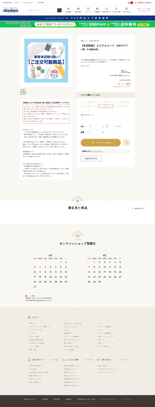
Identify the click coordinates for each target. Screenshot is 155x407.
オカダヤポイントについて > (122, 86)
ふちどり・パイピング (71, 326)
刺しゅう (101, 340)
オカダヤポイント (29, 2)
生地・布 (32, 323)
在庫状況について (69, 369)
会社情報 (41, 2)
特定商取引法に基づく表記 (86, 399)
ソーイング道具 (34, 336)
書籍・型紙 (33, 349)
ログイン (18, 2)
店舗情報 (40, 300)
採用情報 (57, 399)
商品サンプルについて (71, 375)
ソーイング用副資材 (104, 333)
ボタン (100, 330)
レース (100, 323)
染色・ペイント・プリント (106, 336)
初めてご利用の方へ (36, 366)
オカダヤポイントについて (106, 369)
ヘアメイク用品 (34, 346)
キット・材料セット (104, 346)
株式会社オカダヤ (30, 399)
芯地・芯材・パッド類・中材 (73, 323)
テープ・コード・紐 (36, 330)
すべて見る (54, 359)
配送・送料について (36, 375)
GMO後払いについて (70, 382)
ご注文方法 (33, 369)
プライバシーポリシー (108, 399)
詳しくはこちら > (98, 151)
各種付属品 (67, 333)
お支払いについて (35, 379)
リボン (66, 330)
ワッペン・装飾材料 (104, 326)
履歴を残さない (139, 208)
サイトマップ (126, 399)
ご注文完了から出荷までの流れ (39, 372)
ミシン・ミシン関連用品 (71, 336)
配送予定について (69, 372)
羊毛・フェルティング (71, 340)
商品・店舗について (104, 366)
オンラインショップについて (107, 372)
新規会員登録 (8, 2)
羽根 (99, 343)
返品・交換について (36, 382)
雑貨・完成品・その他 (71, 346)
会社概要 (45, 399)
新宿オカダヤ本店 (60, 144)
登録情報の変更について (71, 379)
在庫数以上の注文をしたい (72, 385)
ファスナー (33, 333)
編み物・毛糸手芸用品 (36, 340)
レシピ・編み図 (68, 349)
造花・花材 (67, 343)
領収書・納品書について (71, 366)
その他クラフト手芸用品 (37, 343)
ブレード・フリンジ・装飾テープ (40, 326)
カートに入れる (104, 143)
